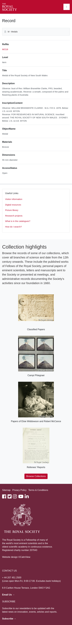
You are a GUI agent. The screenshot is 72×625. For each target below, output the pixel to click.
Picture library (11, 210)
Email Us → (8, 594)
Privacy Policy (19, 490)
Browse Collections (36, 476)
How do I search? (13, 226)
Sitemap (6, 490)
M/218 (5, 49)
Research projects (13, 215)
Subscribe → (9, 618)
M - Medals (13, 32)
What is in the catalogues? (17, 221)
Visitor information (13, 199)
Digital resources (13, 204)
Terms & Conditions (38, 490)
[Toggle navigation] (66, 7)
